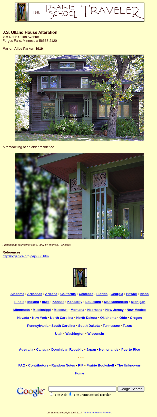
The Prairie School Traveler (96, 412)
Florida (101, 294)
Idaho (144, 294)
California (68, 294)
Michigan (138, 302)
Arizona (51, 294)
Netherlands (108, 349)
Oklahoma (108, 318)
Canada (42, 349)
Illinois (19, 302)
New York (39, 318)
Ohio (123, 318)
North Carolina (61, 318)
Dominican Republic (67, 349)
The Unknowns (129, 365)
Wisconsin (95, 333)
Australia (26, 349)
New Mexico (136, 310)
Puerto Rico (130, 349)
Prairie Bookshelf (100, 365)
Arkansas (34, 294)
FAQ (21, 365)
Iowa (46, 302)
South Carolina (63, 326)
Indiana (33, 302)
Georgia (117, 294)
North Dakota (86, 318)
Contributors (38, 365)
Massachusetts (116, 302)
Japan (91, 349)
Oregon (136, 318)
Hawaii (131, 294)
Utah (58, 333)
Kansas (58, 302)
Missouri (60, 310)
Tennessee (111, 326)
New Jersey (114, 310)
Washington (74, 333)
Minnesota (21, 310)
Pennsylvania (37, 326)
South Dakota (89, 326)
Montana (77, 310)
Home (79, 373)
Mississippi (42, 310)
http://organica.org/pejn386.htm (26, 256)
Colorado (86, 294)
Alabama (17, 294)
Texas (127, 326)
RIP (80, 365)
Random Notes (63, 365)
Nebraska (94, 310)
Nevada (23, 318)
